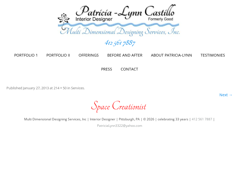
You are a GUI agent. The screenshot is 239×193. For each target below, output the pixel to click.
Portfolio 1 (26, 55)
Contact (129, 69)
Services (77, 88)
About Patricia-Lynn (171, 55)
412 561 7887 (119, 42)
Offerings (89, 55)
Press (106, 69)
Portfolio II (58, 55)
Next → (226, 94)
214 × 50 (60, 88)
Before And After (124, 55)
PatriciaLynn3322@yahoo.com (119, 125)
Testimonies (213, 55)
